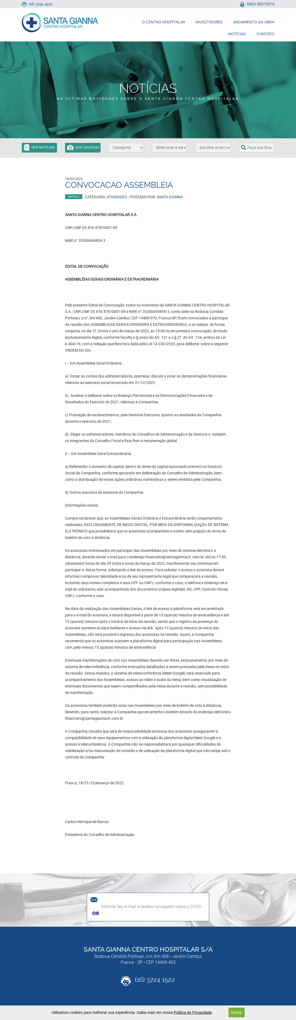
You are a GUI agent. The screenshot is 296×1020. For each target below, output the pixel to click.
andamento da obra (253, 22)
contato (265, 34)
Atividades (116, 196)
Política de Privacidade (193, 1012)
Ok (95, 913)
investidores (209, 22)
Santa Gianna (169, 196)
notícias (237, 34)
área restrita (257, 4)
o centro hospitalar (163, 22)
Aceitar (236, 1012)
